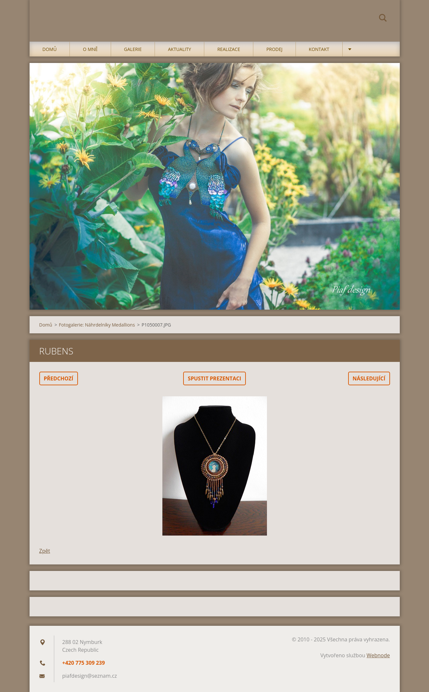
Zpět (44, 550)
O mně (90, 49)
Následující (369, 378)
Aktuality (179, 49)
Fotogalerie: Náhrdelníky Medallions (97, 325)
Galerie (133, 49)
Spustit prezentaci (214, 378)
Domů (50, 49)
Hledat (383, 19)
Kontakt (319, 49)
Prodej (274, 49)
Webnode (378, 655)
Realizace (228, 49)
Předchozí (58, 378)
